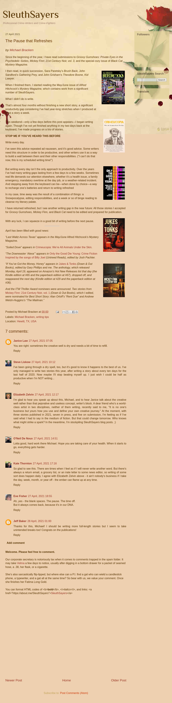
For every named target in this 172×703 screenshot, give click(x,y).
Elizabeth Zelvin (23, 394)
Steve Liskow (21, 362)
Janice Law (20, 340)
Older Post (118, 680)
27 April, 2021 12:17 (47, 394)
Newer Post (13, 680)
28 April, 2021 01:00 (39, 521)
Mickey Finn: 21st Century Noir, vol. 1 (27, 292)
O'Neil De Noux (23, 438)
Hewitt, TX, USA (26, 321)
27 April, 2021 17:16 (45, 463)
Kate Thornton (22, 463)
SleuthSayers (31, 14)
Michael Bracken (25, 317)
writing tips (42, 317)
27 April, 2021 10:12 (43, 362)
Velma (20, 563)
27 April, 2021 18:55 (40, 496)
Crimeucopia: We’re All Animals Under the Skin (64, 247)
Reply (16, 350)
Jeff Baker (19, 521)
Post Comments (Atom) (74, 693)
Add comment (16, 542)
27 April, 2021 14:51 (46, 438)
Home (66, 680)
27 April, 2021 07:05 (41, 340)
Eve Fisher (20, 496)
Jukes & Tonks (67, 263)
